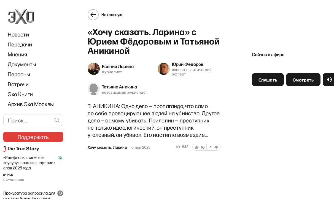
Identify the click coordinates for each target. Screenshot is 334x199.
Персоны (19, 74)
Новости (18, 34)
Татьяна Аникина (119, 86)
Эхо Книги (20, 94)
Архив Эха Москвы (31, 104)
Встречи (18, 84)
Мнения (17, 54)
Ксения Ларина (117, 66)
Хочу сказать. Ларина (107, 147)
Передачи (20, 44)
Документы (22, 64)
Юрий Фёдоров (188, 63)
